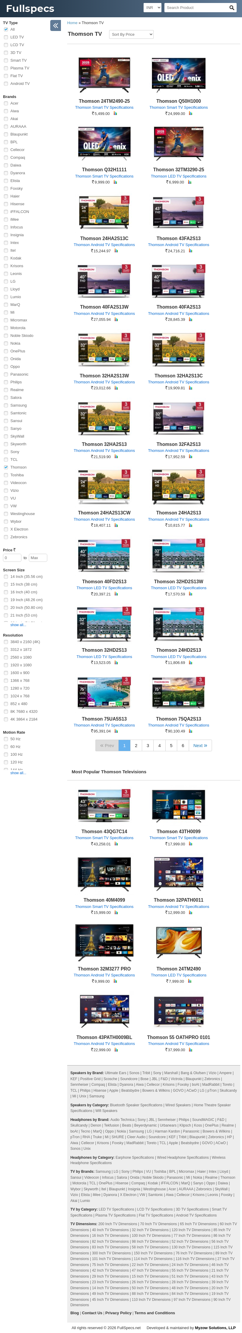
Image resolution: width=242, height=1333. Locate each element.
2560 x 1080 (21, 657)
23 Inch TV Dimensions (110, 1282)
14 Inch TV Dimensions (110, 1288)
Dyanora (17, 173)
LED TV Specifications (116, 1209)
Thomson (18, 467)
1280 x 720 (19, 688)
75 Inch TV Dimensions (110, 1265)
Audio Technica (122, 1120)
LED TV (17, 37)
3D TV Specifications (192, 1209)
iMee (14, 219)
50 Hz (15, 739)
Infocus (16, 227)
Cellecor (17, 149)
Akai (14, 118)
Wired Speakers (178, 1105)
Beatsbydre (130, 1090)
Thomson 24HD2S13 (178, 650)
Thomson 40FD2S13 (104, 581)
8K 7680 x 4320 (23, 711)
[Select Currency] (152, 7)
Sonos (134, 1073)
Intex (14, 242)
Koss (198, 1125)
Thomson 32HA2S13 (104, 444)
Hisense (17, 204)
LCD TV (17, 45)
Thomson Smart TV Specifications (104, 107)
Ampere (225, 1073)
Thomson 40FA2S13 (179, 306)
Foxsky (16, 188)
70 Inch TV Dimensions (158, 1224)
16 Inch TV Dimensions (110, 1236)
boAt (195, 1084)
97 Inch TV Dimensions (192, 1300)
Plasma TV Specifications (115, 1215)
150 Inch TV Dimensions (153, 1253)
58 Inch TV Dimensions (150, 1247)
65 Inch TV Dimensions (198, 1224)
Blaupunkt (19, 134)
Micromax (18, 320)
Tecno (85, 1131)
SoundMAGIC (203, 1120)
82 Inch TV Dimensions (110, 1241)
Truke (97, 1137)
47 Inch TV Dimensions (150, 1270)
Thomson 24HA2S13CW (104, 512)
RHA (86, 1137)
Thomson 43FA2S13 (179, 238)
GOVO (178, 1090)
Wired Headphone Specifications (183, 1157)
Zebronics (18, 537)
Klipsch (185, 1125)
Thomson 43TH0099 (178, 831)
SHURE (117, 1137)
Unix (82, 1096)
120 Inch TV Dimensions (191, 1230)
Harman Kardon (167, 1131)
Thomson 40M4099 (104, 900)
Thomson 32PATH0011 (179, 900)
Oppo (15, 366)
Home (72, 23)
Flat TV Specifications (156, 1215)
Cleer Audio (136, 1137)
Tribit (146, 1073)
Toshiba (17, 475)
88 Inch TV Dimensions (150, 1294)
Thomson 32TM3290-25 (178, 169)
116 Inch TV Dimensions (195, 1259)
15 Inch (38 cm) (23, 584)
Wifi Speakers (106, 1111)
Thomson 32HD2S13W (178, 581)
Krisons (16, 266)
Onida (15, 359)
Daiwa (15, 165)
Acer (14, 103)
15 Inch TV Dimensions (150, 1276)
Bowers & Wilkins (156, 1090)
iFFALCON (19, 211)
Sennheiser (79, 1084)
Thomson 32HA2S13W (104, 375)
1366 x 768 (19, 680)
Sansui (16, 421)
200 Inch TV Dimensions (117, 1224)
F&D (164, 1079)
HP (229, 1137)
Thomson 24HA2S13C (104, 238)
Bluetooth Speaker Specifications (136, 1105)
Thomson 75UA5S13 (104, 718)
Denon (96, 1125)
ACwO (191, 1090)
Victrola (177, 1079)
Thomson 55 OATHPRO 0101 (178, 1037)
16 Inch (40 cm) (23, 592)
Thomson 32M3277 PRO (104, 968)
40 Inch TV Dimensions (110, 1230)
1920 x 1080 (21, 665)
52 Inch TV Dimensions (190, 1241)
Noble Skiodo (21, 335)
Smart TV (18, 60)
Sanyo (15, 428)
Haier (15, 196)
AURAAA (18, 126)
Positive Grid (90, 1079)
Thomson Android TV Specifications (104, 244)
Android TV (20, 83)
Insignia (17, 235)
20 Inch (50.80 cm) (26, 607)
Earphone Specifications (135, 1157)
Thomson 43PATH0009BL (104, 1037)
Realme (17, 390)
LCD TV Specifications (155, 1209)
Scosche (110, 1079)
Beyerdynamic (145, 1125)
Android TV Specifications (196, 1215)
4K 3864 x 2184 (23, 719)
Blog (74, 1313)
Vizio (14, 490)
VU (13, 498)
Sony (14, 451)
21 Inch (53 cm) (23, 615)
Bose (144, 1079)
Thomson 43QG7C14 (104, 831)
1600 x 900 (19, 673)
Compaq (17, 157)
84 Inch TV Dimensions (190, 1294)
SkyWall (17, 436)
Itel (12, 250)
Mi (12, 312)
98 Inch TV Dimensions (150, 1241)
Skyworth (18, 444)
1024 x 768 (19, 696)
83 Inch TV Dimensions (110, 1247)
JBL (155, 1079)
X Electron (19, 529)
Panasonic (19, 374)
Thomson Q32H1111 (104, 169)
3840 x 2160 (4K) (25, 642)
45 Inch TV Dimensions (110, 1300)
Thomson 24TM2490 (178, 968)
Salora (16, 397)
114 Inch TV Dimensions (153, 1259)
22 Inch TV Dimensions (150, 1265)
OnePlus (17, 351)
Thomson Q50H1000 (178, 101)
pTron (212, 1090)
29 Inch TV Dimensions (110, 1276)
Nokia (15, 343)
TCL (14, 459)
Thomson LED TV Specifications (178, 176)
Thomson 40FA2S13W (104, 306)
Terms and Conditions (155, 1313)
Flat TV (16, 76)
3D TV (15, 52)
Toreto (227, 1084)
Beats (126, 1125)
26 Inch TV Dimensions (150, 1282)
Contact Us (92, 1313)
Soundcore (128, 1079)
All (12, 29)
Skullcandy (228, 1090)
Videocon (18, 482)
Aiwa (14, 111)
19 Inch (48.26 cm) (26, 600)
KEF (73, 1079)
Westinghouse (22, 513)
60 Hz (15, 746)
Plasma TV (19, 68)
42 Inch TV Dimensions (110, 1270)
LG (12, 281)
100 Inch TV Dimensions (151, 1236)
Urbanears (168, 1125)
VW (13, 506)
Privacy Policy (118, 1313)
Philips (16, 382)
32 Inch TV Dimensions (150, 1230)
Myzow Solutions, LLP (215, 1328)
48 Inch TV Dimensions (190, 1288)
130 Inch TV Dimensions (191, 1247)
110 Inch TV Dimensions (151, 1300)
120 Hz (16, 762)
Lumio (15, 297)
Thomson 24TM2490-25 (104, 101)
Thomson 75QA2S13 (178, 718)
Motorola (18, 328)
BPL (14, 142)
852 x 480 (18, 704)
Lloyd (15, 289)
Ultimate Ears (115, 1073)
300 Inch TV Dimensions (111, 1253)
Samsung (18, 405)
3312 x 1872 (21, 649)
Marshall (170, 1073)
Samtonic (18, 413)
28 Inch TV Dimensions (190, 1282)
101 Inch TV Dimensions (111, 1259)
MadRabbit (210, 1084)
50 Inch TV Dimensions (150, 1288)
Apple (113, 1090)
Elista (15, 180)
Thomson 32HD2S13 (104, 650)
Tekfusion (111, 1125)
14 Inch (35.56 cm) (26, 576)
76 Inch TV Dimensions (194, 1253)
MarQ (15, 304)
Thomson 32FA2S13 (179, 444)
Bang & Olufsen (193, 1073)
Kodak (15, 258)
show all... (18, 625)
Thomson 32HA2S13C (179, 375)
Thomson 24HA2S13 (178, 512)
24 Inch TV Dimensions (190, 1265)
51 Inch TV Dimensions (190, 1276)
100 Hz (16, 754)
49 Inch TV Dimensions (110, 1294)
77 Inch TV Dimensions (192, 1236)
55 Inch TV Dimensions (190, 1270)
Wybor (15, 521)
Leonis (16, 273)
